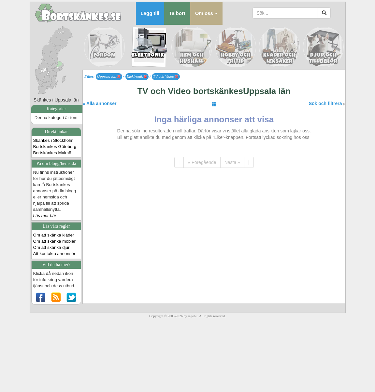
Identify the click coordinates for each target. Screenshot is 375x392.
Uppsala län (109, 76)
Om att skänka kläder (53, 235)
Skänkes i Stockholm (53, 140)
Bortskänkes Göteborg (55, 146)
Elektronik (137, 76)
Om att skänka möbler (54, 241)
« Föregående (202, 162)
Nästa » (232, 162)
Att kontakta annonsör (54, 253)
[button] (206, 13)
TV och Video (165, 76)
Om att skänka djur (51, 247)
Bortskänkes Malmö (52, 152)
